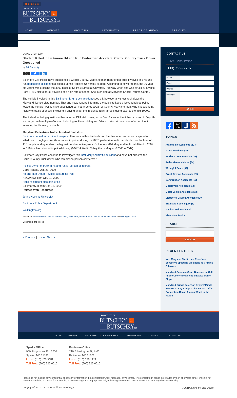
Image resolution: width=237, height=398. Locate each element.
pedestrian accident (39, 83)
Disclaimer (90, 335)
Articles (179, 30)
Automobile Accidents (43, 216)
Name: (169, 78)
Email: (169, 83)
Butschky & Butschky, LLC (64, 387)
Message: (170, 94)
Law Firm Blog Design (198, 387)
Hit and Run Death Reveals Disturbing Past (48, 173)
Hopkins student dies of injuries (41, 181)
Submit (190, 109)
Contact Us (34, 37)
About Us (80, 30)
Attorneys (110, 30)
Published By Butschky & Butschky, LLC (183, 14)
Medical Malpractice (178, 209)
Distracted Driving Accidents (184, 197)
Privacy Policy (112, 335)
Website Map (134, 335)
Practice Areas (145, 30)
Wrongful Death (128, 216)
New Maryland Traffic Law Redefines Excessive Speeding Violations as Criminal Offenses (189, 263)
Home (29, 30)
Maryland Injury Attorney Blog (41, 12)
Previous (29, 237)
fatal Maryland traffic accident (98, 155)
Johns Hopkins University (38, 196)
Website (53, 30)
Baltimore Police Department (40, 203)
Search (190, 239)
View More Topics (175, 215)
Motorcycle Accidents (180, 186)
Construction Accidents (181, 180)
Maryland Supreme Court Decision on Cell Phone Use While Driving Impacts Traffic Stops (189, 275)
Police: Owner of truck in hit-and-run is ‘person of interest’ (57, 165)
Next (51, 237)
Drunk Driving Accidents (66, 216)
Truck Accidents (108, 216)
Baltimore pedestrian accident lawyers (45, 136)
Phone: (169, 89)
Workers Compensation (181, 156)
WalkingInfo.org (32, 210)
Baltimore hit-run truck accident (74, 98)
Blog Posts (175, 335)
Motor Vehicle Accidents (182, 192)
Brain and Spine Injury (180, 203)
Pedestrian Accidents (90, 216)
